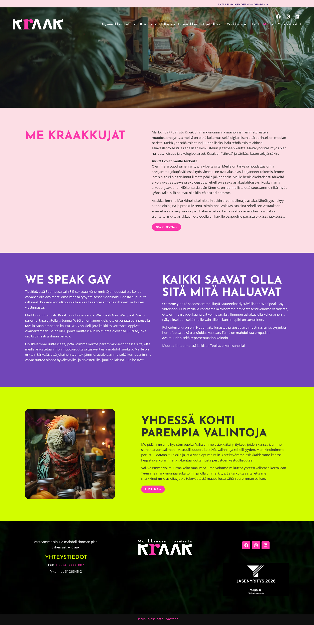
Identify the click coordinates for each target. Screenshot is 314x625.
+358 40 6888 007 (70, 565)
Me (268, 24)
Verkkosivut (237, 24)
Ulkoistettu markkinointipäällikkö (192, 24)
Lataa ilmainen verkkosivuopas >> (243, 5)
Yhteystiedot (289, 24)
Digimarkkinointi (118, 24)
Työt (255, 24)
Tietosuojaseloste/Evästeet (157, 619)
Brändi (148, 24)
